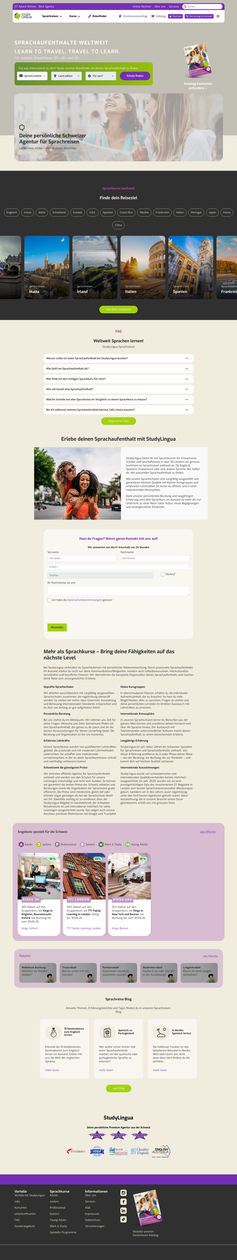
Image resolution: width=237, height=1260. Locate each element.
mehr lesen (52, 1070)
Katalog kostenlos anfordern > (198, 85)
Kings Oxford (30, 928)
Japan (212, 212)
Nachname (127, 552)
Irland (27, 212)
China (118, 225)
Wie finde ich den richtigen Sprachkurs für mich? (76, 379)
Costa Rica (126, 212)
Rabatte (25, 956)
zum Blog (118, 1088)
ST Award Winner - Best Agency (34, 6)
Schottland (59, 212)
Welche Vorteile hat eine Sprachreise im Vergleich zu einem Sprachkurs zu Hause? (96, 399)
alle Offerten (208, 832)
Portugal (196, 212)
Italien (180, 212)
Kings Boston (120, 928)
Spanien (108, 212)
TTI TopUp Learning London (84, 928)
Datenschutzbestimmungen (85, 600)
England (12, 212)
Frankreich (162, 212)
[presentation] (71, 615)
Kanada (77, 212)
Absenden (57, 627)
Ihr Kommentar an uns (61, 583)
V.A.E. (92, 212)
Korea (226, 212)
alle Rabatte (210, 956)
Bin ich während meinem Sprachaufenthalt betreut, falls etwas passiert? (90, 410)
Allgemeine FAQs (118, 421)
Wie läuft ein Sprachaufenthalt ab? (67, 368)
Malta (41, 212)
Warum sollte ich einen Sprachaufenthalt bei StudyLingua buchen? (87, 358)
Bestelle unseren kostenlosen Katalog (145, 1233)
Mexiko (144, 212)
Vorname (53, 552)
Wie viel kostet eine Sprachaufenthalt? (69, 389)
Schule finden (135, 76)
